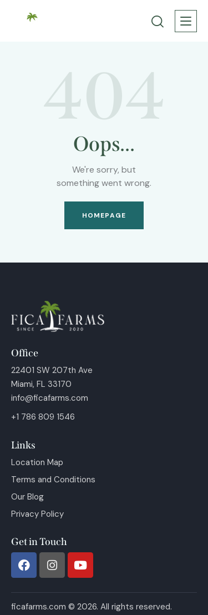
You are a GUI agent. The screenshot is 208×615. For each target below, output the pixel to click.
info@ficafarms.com (49, 398)
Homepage (104, 215)
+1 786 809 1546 (43, 416)
